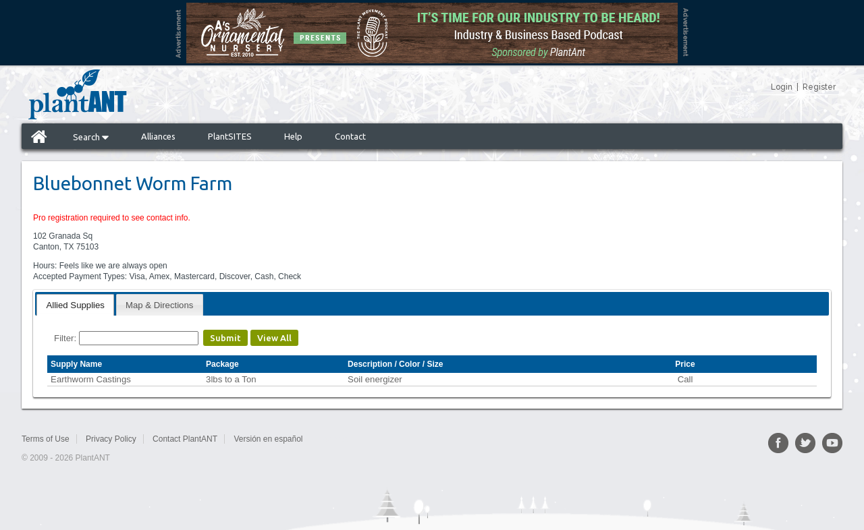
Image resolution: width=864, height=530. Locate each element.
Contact (350, 136)
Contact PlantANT (185, 439)
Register (819, 87)
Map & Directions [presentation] (159, 305)
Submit (225, 338)
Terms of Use (46, 439)
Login (781, 87)
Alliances (158, 136)
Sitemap (333, 439)
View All (274, 338)
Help (293, 136)
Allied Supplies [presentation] (75, 305)
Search (91, 137)
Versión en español (268, 439)
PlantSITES (230, 136)
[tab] (75, 304)
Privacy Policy (111, 439)
